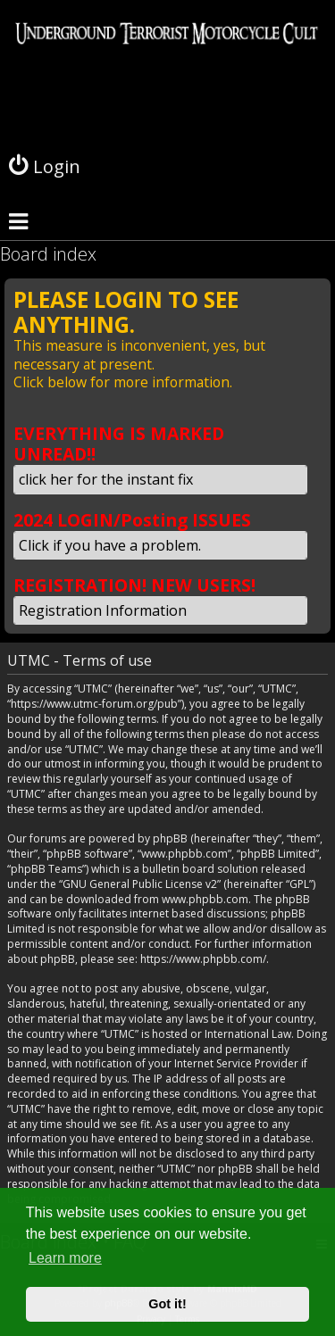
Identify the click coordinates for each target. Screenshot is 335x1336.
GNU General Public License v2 (140, 884)
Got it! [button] (167, 1304)
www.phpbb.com (205, 899)
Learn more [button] (65, 1257)
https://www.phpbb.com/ (203, 959)
